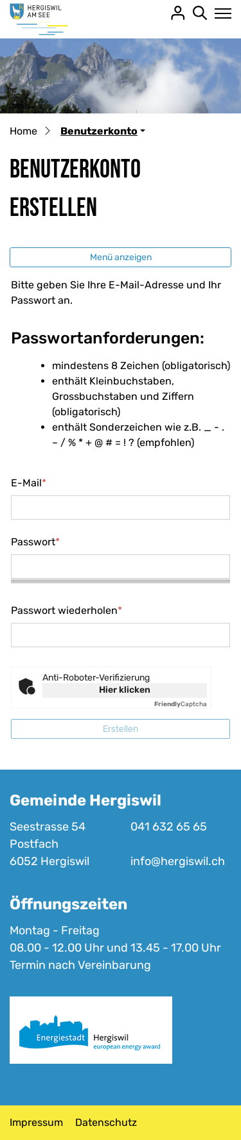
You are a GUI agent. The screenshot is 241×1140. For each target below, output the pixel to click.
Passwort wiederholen (66, 610)
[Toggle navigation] (219, 13)
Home (23, 131)
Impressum (36, 1122)
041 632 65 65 (168, 827)
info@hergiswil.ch (177, 861)
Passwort (35, 542)
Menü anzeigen (121, 257)
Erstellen (120, 728)
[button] (102, 131)
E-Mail (28, 483)
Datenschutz (106, 1122)
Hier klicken (124, 689)
